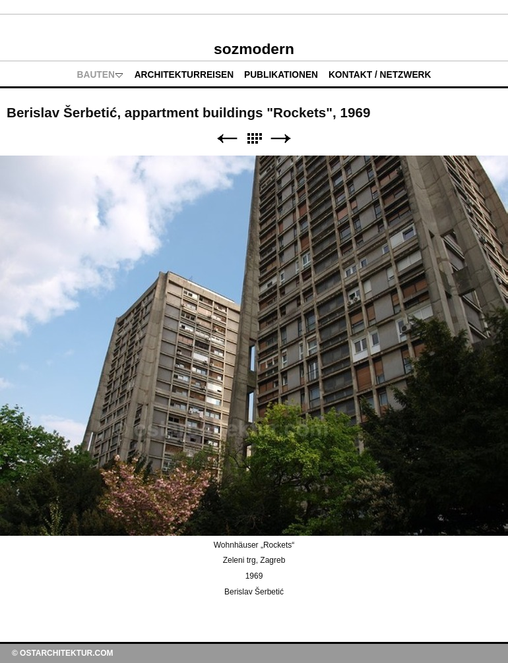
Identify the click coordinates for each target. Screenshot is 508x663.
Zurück (227, 139)
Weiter (281, 139)
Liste (254, 139)
